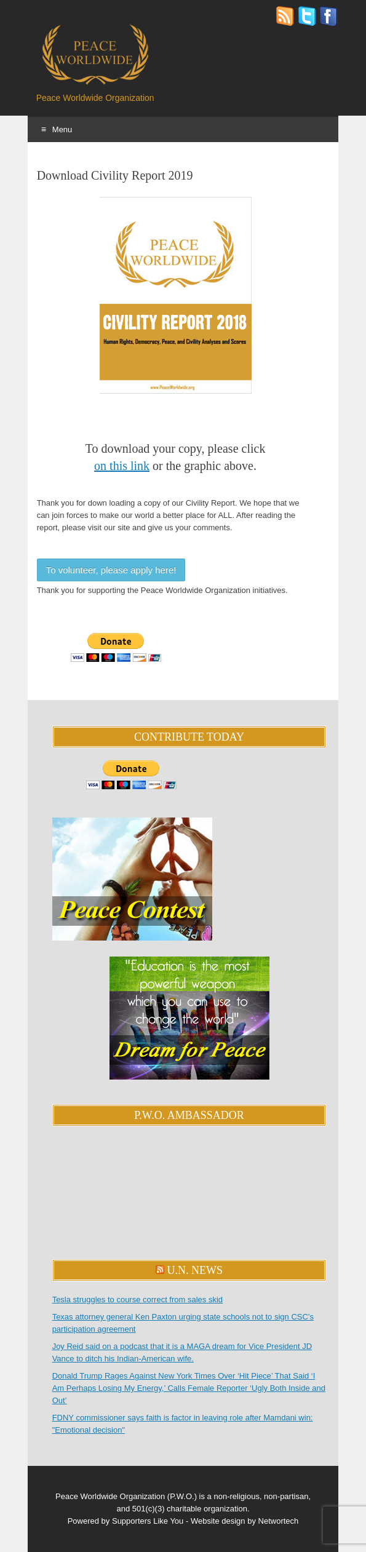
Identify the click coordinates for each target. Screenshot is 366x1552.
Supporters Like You (147, 1521)
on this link (121, 465)
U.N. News (195, 1270)
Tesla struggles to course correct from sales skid (137, 1299)
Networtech (278, 1521)
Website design (218, 1521)
